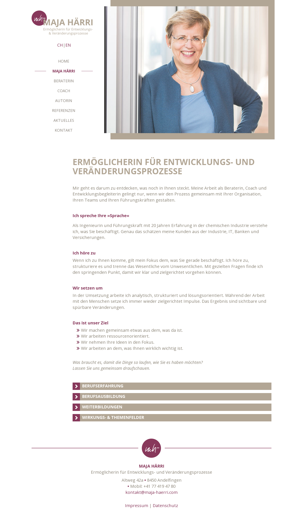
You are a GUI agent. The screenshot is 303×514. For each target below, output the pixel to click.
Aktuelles (63, 120)
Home (63, 61)
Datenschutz (165, 505)
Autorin (63, 100)
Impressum (136, 505)
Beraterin (64, 80)
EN (68, 45)
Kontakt (64, 130)
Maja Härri (63, 70)
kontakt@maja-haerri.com (151, 492)
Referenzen (63, 110)
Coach (63, 90)
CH (60, 45)
